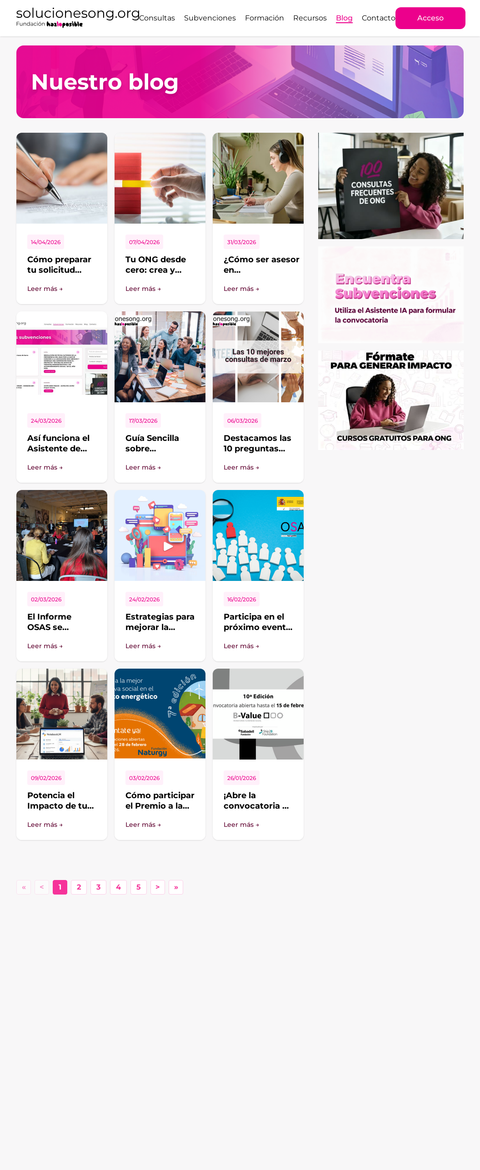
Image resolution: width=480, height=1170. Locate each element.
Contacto (378, 18)
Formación (264, 18)
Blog (344, 18)
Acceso (430, 18)
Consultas (157, 18)
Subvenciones (210, 18)
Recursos (310, 18)
